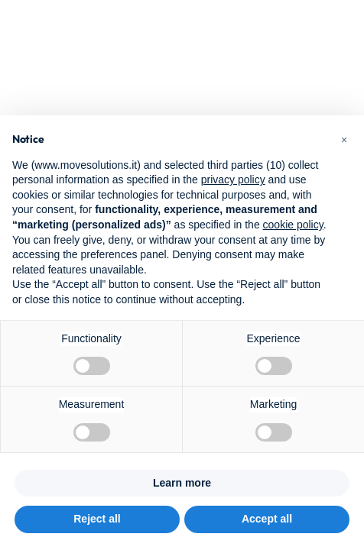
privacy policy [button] (233, 179)
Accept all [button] (267, 519)
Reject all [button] (96, 519)
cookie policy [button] (293, 224)
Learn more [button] (182, 483)
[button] (344, 140)
